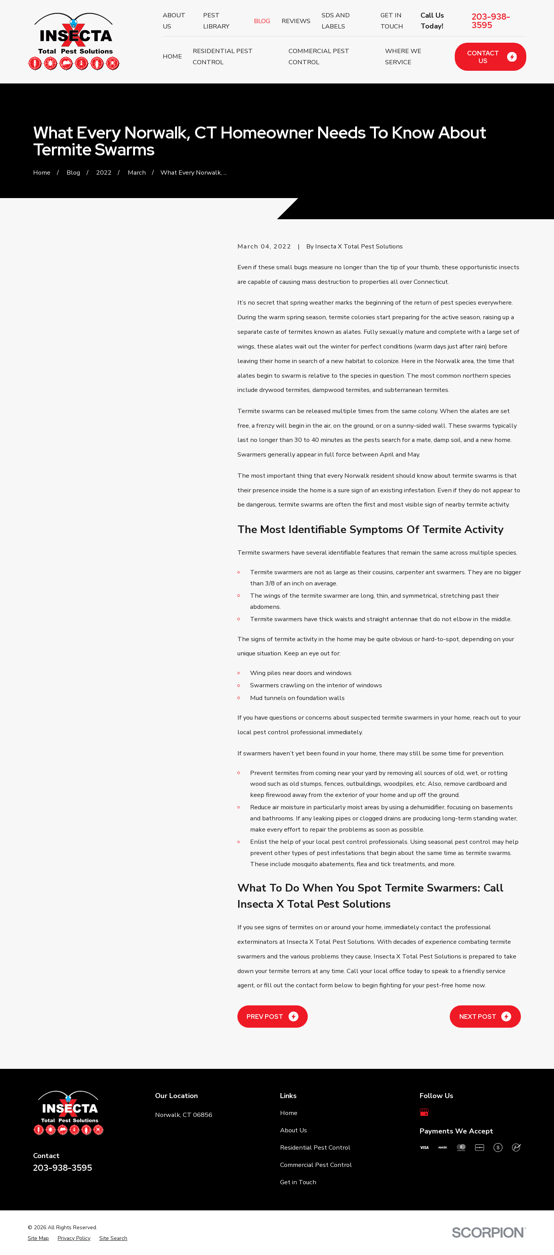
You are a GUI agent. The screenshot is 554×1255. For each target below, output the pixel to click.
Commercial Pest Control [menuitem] (319, 57)
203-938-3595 (491, 21)
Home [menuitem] (172, 56)
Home (288, 1112)
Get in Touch (298, 1182)
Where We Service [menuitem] (403, 57)
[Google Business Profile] (424, 1112)
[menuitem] (38, 1238)
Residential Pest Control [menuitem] (223, 57)
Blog (262, 21)
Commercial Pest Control (316, 1164)
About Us (293, 1130)
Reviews (296, 21)
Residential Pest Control (315, 1147)
